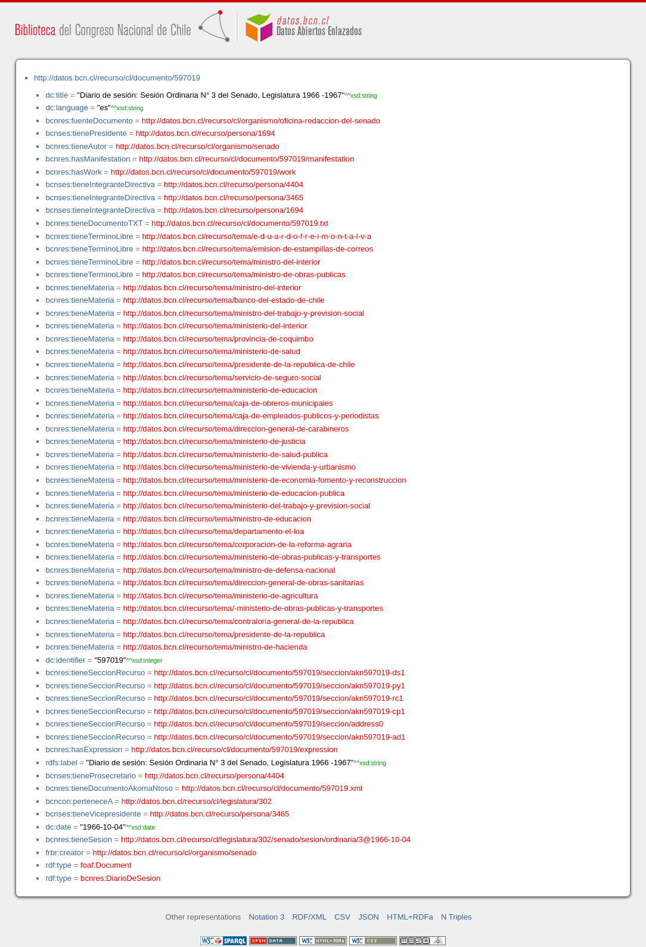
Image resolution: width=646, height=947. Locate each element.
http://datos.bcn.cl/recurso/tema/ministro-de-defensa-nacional (229, 570)
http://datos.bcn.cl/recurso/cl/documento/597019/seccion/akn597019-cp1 (279, 711)
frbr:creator (64, 852)
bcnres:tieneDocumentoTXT (93, 223)
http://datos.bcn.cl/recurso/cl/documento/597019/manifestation (246, 158)
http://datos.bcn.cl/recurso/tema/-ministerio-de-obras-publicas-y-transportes (253, 608)
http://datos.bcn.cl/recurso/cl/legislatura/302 (197, 801)
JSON (368, 916)
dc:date (58, 826)
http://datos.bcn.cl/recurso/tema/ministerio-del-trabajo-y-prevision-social (247, 505)
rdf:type (58, 865)
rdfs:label (61, 762)
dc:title (56, 95)
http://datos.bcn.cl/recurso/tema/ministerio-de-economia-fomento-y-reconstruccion (264, 480)
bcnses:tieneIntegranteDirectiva (100, 184)
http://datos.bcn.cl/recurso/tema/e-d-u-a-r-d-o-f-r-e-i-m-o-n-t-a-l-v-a (257, 236)
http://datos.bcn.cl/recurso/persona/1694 (205, 133)
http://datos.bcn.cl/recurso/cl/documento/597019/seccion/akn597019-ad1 (279, 736)
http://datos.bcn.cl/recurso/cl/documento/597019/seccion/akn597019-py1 (279, 685)
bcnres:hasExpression (83, 749)
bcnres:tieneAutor (76, 146)
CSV (342, 916)
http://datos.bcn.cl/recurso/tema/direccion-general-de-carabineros (236, 428)
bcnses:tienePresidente (85, 133)
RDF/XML (309, 916)
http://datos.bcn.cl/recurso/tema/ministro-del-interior (231, 261)
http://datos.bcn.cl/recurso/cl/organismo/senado (197, 146)
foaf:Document (105, 865)
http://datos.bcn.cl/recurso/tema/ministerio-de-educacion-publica (234, 493)
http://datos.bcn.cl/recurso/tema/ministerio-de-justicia (214, 441)
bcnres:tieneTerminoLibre (89, 236)
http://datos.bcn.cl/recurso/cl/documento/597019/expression (234, 749)
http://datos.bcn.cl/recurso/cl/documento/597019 (117, 77)
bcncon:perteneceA (78, 801)
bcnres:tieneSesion (78, 839)
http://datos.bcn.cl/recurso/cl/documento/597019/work (203, 171)
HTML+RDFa (410, 916)
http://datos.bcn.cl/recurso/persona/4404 (233, 184)
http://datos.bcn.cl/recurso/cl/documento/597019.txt (239, 223)
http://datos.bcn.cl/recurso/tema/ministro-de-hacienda (215, 646)
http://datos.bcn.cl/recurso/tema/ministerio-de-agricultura (220, 595)
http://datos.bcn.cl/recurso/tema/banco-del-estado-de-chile (224, 300)
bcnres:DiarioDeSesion (120, 878)
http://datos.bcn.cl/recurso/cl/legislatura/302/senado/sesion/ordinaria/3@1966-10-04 (266, 839)
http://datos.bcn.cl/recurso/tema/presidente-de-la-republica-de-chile (239, 364)
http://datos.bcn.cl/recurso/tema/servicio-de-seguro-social (222, 377)
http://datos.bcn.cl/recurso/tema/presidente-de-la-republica (224, 634)
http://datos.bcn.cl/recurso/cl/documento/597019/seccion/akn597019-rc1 (278, 698)
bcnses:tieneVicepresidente (93, 813)
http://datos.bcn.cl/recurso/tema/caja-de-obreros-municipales (228, 403)
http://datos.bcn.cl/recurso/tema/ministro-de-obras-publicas (244, 274)
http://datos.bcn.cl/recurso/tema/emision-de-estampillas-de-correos (258, 248)
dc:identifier (65, 660)
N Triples (456, 916)
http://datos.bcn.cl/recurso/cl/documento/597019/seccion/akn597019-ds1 (279, 672)
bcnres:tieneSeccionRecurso (95, 672)
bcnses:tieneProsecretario (90, 775)
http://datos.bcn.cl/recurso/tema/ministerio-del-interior (215, 325)
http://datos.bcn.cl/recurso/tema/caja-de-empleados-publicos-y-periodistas (251, 415)
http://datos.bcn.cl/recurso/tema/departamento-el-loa (214, 531)
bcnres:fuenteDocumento (88, 120)
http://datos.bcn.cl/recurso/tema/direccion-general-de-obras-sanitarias (243, 582)
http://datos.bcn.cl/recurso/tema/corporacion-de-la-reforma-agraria (237, 544)
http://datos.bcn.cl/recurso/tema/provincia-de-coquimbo (218, 338)
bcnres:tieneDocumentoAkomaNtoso (109, 788)
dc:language (66, 107)
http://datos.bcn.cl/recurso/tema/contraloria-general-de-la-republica (238, 621)
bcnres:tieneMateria (79, 287)
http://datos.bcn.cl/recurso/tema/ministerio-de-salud (211, 351)
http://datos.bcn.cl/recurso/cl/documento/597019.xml (272, 788)
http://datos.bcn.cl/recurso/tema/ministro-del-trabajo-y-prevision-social (243, 313)
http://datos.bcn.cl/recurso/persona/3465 (233, 197)
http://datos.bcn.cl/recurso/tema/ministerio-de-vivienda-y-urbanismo (239, 466)
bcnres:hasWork (73, 171)
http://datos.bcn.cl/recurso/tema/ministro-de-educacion (217, 518)
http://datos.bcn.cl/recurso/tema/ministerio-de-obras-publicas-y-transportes (252, 556)
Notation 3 (267, 916)
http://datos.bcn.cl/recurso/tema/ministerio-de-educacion (220, 390)
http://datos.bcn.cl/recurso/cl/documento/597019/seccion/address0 (268, 723)
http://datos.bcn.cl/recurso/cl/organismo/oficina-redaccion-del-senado (261, 120)
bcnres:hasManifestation (87, 158)
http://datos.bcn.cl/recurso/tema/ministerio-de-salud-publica (225, 454)
